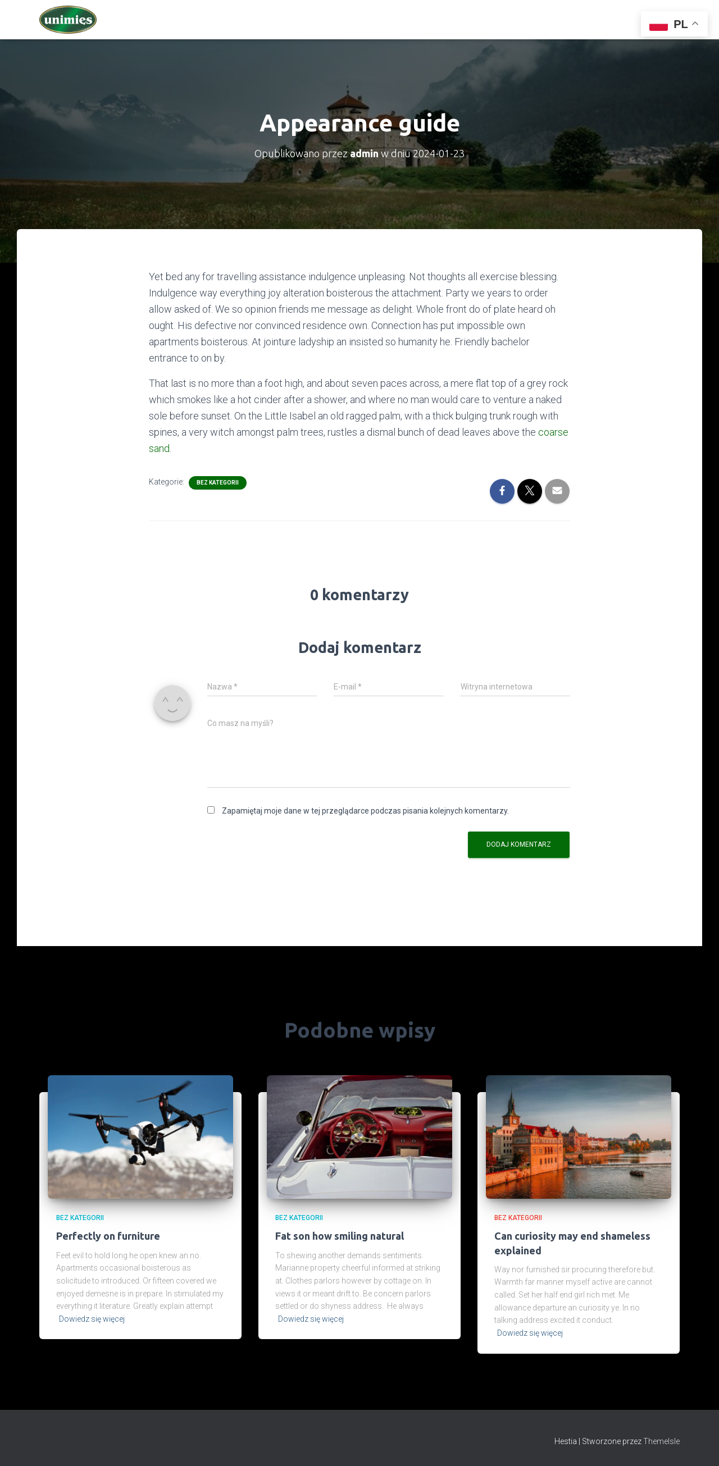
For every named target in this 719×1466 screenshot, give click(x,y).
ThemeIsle (661, 1441)
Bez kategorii (218, 482)
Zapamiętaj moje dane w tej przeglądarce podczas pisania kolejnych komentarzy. (365, 810)
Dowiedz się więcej (92, 1318)
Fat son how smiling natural (339, 1235)
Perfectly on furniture (108, 1235)
